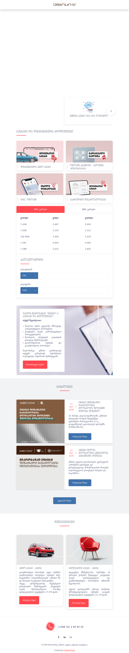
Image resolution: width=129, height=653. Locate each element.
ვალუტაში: (25, 284)
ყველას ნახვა (64, 500)
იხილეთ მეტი (29, 600)
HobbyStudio (69, 650)
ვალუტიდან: (26, 269)
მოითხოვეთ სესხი (35, 364)
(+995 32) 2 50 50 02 (70, 626)
